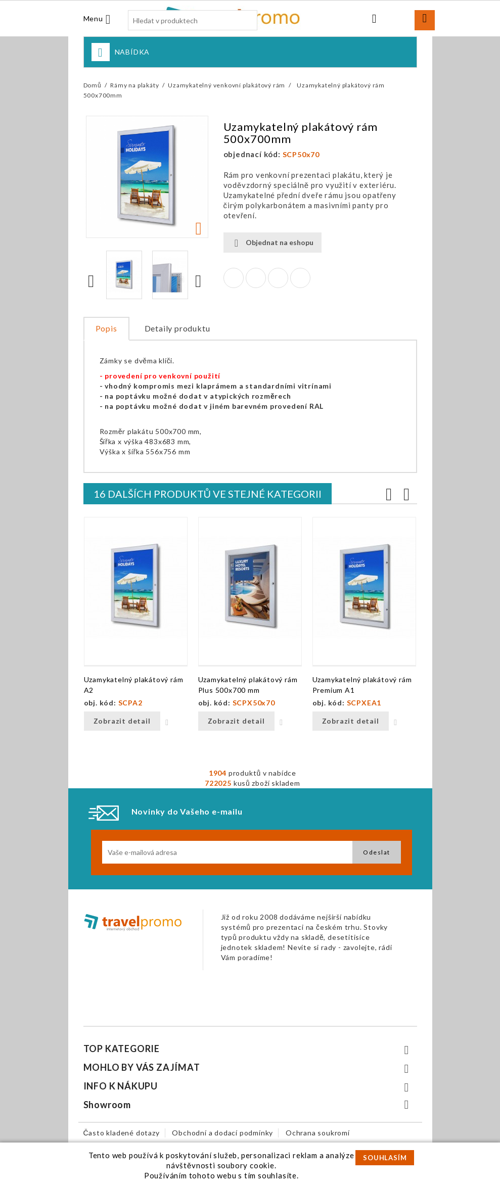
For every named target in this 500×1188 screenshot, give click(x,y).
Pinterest (300, 278)
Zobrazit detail (122, 721)
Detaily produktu (177, 328)
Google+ (278, 278)
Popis (106, 328)
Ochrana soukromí (318, 1132)
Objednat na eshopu (272, 243)
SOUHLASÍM (384, 1158)
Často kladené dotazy (121, 1132)
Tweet (255, 278)
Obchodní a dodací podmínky (222, 1132)
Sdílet (233, 278)
